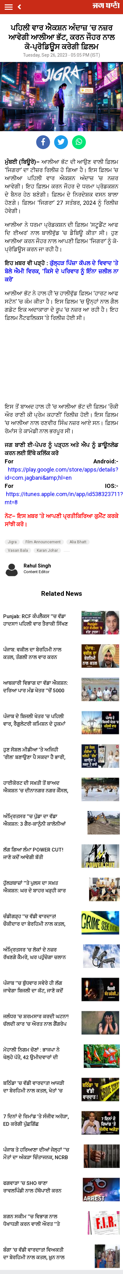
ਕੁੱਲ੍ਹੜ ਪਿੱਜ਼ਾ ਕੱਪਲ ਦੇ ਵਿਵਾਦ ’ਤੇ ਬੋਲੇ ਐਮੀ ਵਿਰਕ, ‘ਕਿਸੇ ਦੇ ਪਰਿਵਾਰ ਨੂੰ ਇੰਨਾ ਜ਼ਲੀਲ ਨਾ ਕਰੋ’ (61, 271)
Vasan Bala (18, 550)
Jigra (12, 542)
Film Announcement (43, 542)
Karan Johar (47, 550)
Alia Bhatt (78, 542)
